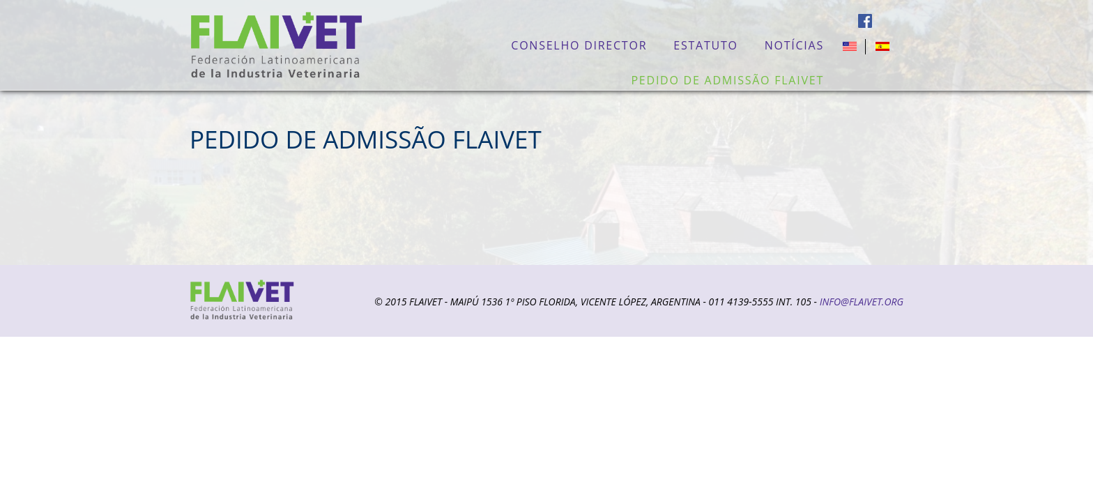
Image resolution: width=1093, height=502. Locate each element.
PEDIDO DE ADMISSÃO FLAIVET (727, 80)
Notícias (794, 45)
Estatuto (705, 45)
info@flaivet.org (861, 301)
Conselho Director (579, 45)
